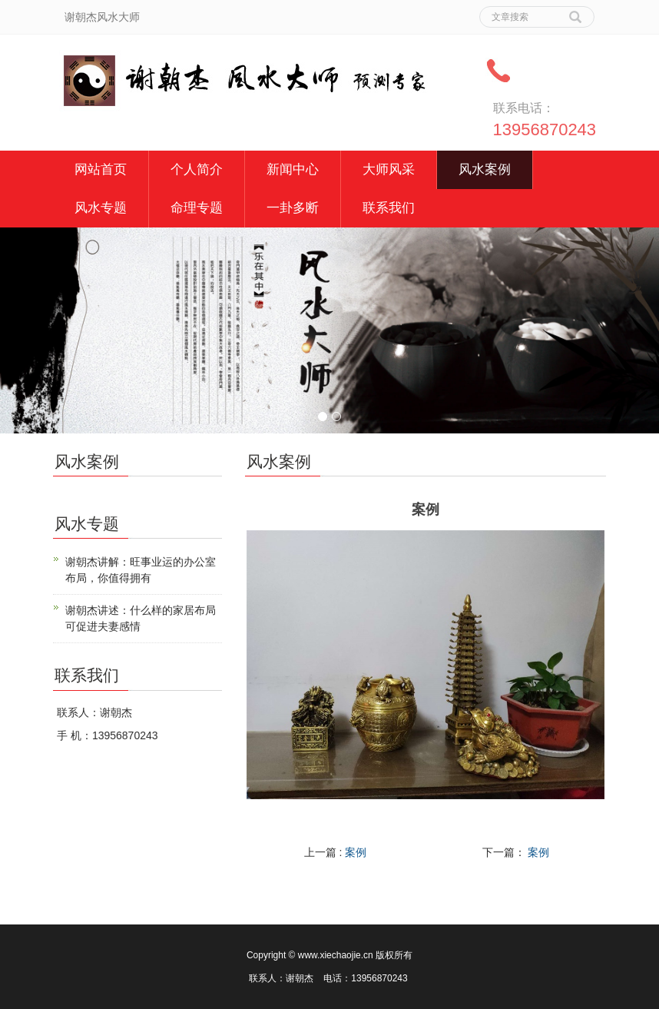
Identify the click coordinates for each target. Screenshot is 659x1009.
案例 (355, 852)
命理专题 (197, 208)
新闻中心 (293, 169)
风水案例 (485, 169)
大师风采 (389, 169)
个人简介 (197, 169)
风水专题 (101, 208)
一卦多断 (293, 208)
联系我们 (389, 208)
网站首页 (101, 169)
